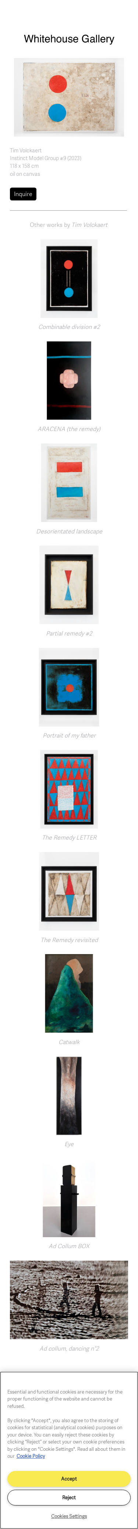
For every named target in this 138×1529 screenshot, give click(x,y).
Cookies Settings (69, 1516)
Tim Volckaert (26, 150)
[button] (69, 97)
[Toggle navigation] (124, 14)
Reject (69, 1497)
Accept (69, 1478)
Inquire (23, 194)
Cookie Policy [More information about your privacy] (31, 1456)
